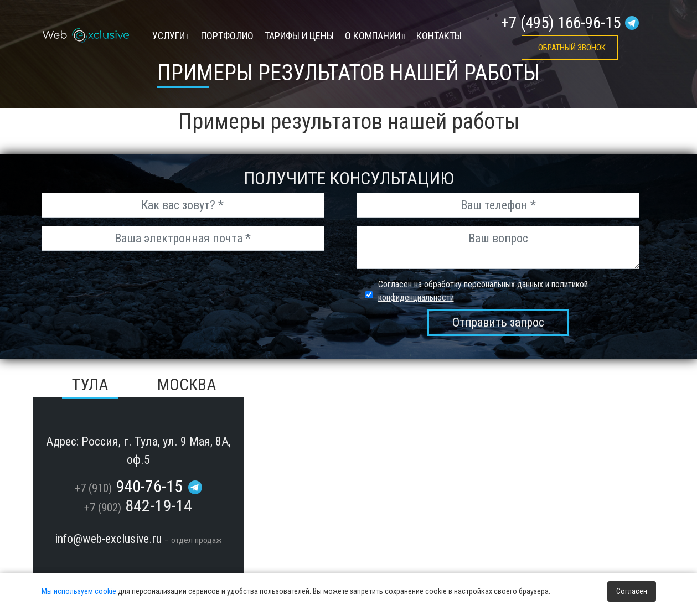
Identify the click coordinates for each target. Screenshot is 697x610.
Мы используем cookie (79, 591)
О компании (375, 36)
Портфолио (227, 36)
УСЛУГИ (171, 36)
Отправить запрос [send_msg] (498, 322)
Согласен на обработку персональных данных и (483, 291)
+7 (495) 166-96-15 (561, 22)
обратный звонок (570, 48)
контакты (439, 36)
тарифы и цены (299, 36)
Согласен (631, 591)
